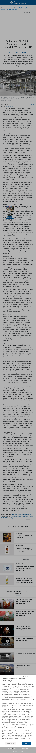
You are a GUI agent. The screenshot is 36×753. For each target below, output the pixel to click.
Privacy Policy (16, 748)
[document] (18, 709)
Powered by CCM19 (18, 751)
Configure (10, 743)
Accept (26, 743)
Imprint (10, 748)
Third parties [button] (24, 748)
